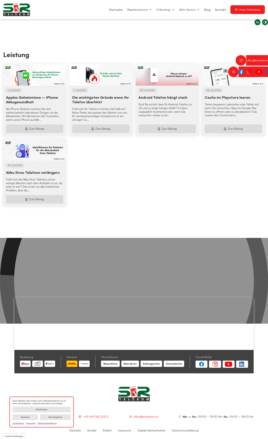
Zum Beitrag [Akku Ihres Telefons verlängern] (36, 199)
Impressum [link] (31, 423)
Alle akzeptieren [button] (55, 417)
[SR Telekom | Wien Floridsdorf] (134, 393)
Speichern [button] (25, 417)
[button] (14, 436)
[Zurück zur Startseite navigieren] (16, 9)
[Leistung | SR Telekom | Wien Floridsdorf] (110, 364)
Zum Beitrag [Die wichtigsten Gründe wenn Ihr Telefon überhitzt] (102, 128)
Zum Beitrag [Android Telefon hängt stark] (169, 128)
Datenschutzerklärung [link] (47, 423)
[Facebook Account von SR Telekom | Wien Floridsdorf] (201, 364)
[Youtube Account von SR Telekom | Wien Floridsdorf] (229, 364)
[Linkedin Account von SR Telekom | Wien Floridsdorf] (242, 364)
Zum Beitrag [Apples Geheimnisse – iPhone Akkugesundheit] (36, 128)
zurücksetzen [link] (18, 423)
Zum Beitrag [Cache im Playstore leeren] (235, 128)
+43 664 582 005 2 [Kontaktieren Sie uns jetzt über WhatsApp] (96, 416)
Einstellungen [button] (41, 409)
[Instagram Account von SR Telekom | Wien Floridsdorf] (215, 364)
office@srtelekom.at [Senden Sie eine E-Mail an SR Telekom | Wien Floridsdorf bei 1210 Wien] (145, 416)
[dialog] (42, 412)
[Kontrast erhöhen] (263, 24)
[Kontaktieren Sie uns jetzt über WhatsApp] (262, 83)
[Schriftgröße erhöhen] (255, 24)
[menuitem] (116, 9)
